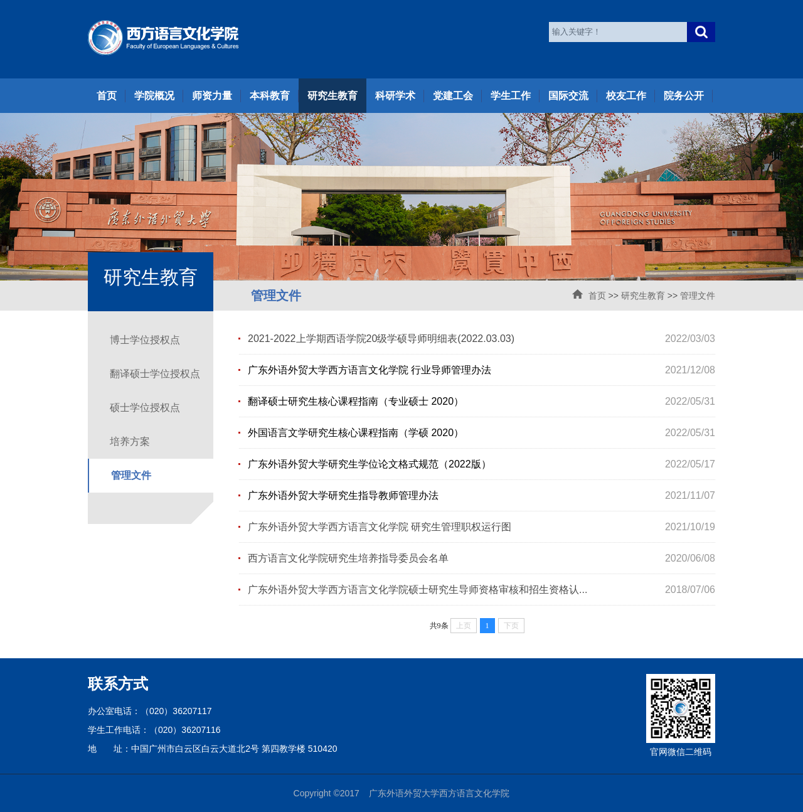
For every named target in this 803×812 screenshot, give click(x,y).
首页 (107, 95)
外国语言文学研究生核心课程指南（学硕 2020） (356, 432)
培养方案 (130, 441)
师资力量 (212, 95)
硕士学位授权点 (145, 407)
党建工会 (453, 95)
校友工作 (626, 95)
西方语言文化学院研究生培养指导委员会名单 (348, 558)
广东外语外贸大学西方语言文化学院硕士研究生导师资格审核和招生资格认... (417, 589)
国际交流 (568, 95)
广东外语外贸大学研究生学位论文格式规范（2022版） (369, 464)
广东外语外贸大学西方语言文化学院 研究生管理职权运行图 (379, 526)
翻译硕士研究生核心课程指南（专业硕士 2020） (356, 401)
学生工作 (511, 95)
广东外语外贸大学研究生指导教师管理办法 (343, 495)
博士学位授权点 (145, 339)
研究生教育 (332, 95)
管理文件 (697, 296)
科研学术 (395, 95)
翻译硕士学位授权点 (155, 373)
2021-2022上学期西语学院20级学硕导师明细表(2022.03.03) (381, 338)
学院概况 (154, 95)
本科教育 (270, 95)
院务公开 (684, 95)
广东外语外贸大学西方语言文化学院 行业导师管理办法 (369, 370)
